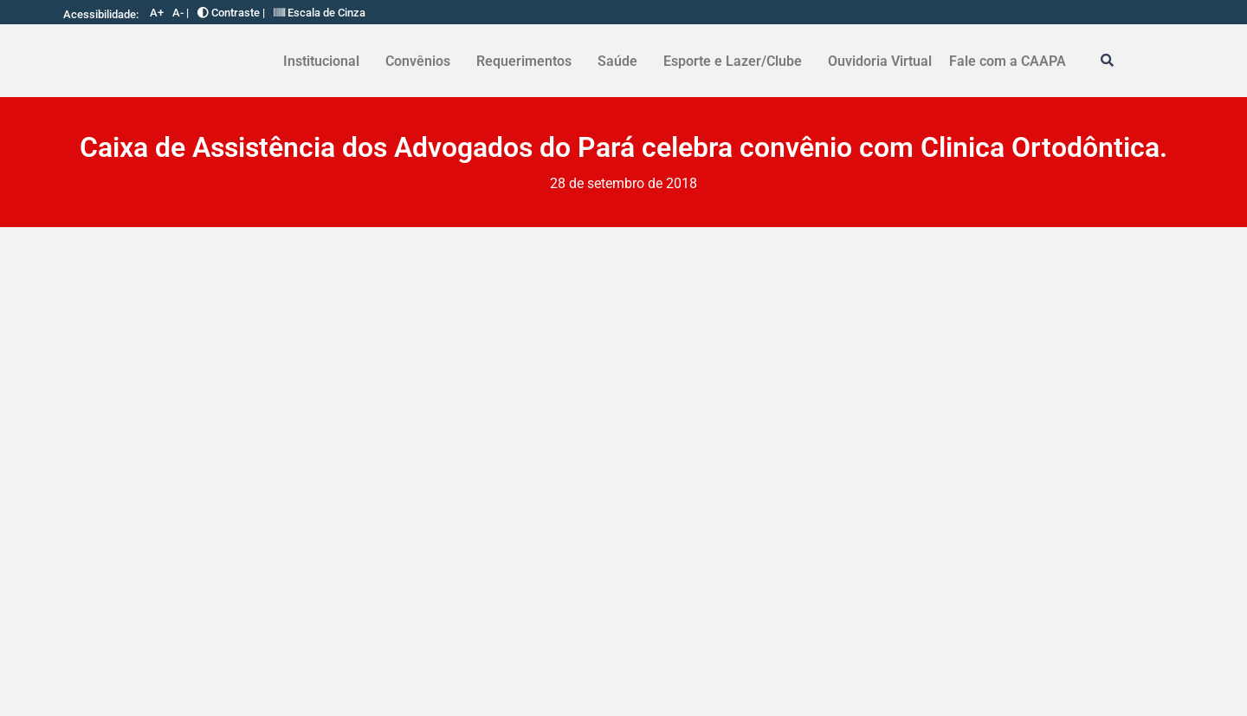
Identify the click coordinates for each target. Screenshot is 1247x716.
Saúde (617, 61)
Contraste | (231, 12)
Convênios (417, 61)
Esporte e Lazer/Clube (732, 61)
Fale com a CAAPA (1007, 61)
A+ (157, 12)
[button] (326, 61)
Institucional (321, 61)
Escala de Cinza (319, 12)
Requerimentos (524, 61)
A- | (180, 12)
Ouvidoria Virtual (880, 61)
